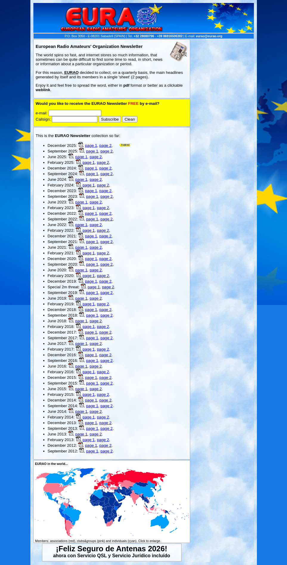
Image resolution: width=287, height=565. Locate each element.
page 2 (105, 145)
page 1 (91, 145)
